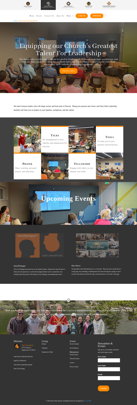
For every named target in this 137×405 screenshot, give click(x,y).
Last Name (102, 365)
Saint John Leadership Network (23, 356)
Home (32, 16)
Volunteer (45, 348)
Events (39, 16)
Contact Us (49, 16)
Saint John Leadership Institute (23, 364)
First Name (102, 357)
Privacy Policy (74, 367)
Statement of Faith (47, 352)
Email (100, 374)
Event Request (74, 348)
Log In (81, 16)
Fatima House (74, 354)
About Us (60, 16)
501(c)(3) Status (75, 358)
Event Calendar (74, 344)
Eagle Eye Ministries (20, 360)
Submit (104, 388)
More (69, 16)
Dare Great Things (19, 368)
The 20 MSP (87, 401)
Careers (72, 362)
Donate (97, 16)
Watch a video (68, 71)
